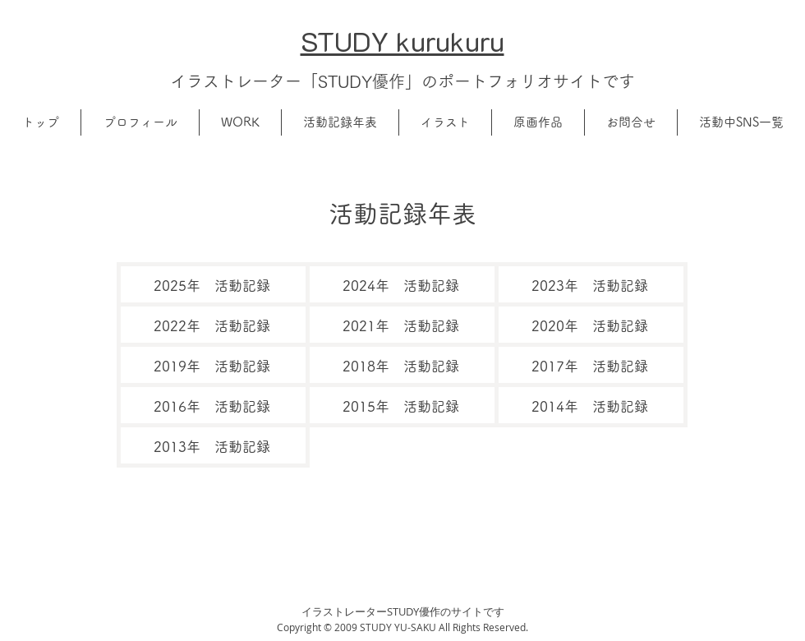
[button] (140, 122)
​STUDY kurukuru (402, 40)
